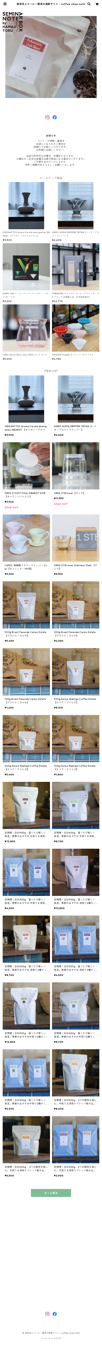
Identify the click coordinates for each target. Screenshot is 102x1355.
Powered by (51, 1338)
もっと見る (51, 1193)
